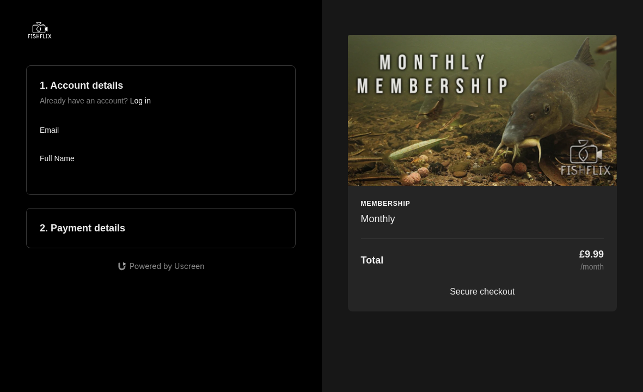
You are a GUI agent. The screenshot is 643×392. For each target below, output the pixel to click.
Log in (140, 100)
